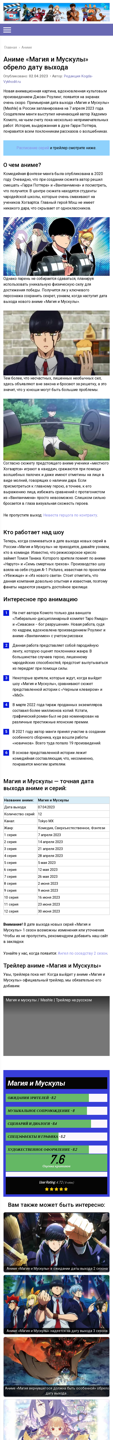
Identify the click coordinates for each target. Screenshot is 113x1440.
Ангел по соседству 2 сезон (82, 953)
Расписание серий (32, 148)
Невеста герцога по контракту (70, 515)
